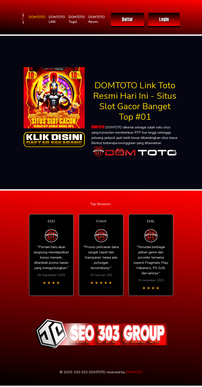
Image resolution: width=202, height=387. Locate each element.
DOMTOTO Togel (77, 19)
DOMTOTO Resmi (96, 19)
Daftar (127, 19)
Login (164, 19)
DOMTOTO (37, 17)
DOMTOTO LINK (57, 19)
